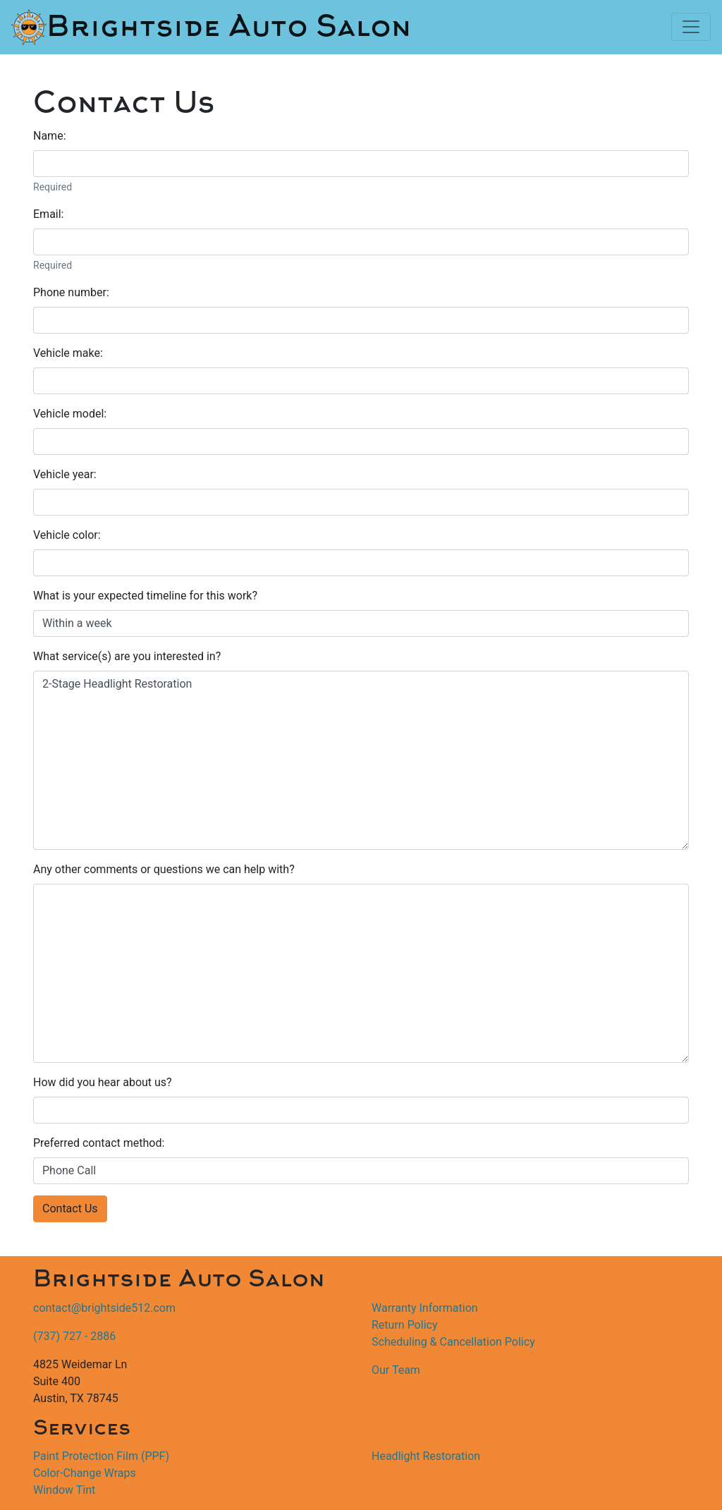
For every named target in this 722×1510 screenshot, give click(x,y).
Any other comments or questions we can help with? (164, 869)
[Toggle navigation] (691, 27)
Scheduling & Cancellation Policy (453, 1341)
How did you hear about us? (102, 1082)
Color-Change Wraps (84, 1473)
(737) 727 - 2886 (74, 1336)
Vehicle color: (67, 535)
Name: (49, 135)
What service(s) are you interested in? (127, 656)
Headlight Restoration (426, 1456)
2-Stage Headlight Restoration (361, 760)
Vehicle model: (69, 413)
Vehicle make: (68, 353)
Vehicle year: (65, 474)
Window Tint (64, 1490)
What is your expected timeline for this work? (145, 595)
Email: (48, 214)
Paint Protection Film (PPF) (101, 1456)
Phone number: (71, 292)
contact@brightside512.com (104, 1308)
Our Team (396, 1370)
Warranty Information (425, 1308)
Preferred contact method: (98, 1143)
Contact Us (70, 1208)
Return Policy (404, 1325)
